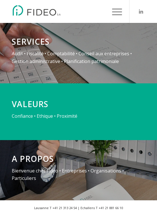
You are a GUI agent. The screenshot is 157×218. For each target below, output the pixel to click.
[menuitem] (114, 11)
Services (31, 41)
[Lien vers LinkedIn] (141, 11)
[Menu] (114, 11)
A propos (33, 158)
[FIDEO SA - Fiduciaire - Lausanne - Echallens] (65, 11)
